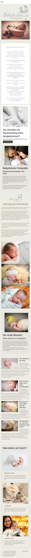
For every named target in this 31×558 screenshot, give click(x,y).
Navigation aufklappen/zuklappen (15, 1)
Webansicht (25, 551)
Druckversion (7, 551)
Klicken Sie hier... (8, 141)
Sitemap (14, 551)
